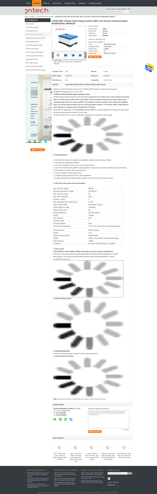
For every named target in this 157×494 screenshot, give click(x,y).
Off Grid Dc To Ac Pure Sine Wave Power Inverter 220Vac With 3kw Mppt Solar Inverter (65, 474)
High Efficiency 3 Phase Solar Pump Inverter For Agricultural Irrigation (124, 455)
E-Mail (110, 482)
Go (131, 11)
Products (37, 3)
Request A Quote (95, 3)
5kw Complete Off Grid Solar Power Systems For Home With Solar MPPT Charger (65, 484)
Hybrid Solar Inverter (32, 59)
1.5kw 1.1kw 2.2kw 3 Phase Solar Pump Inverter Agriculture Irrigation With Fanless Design (75, 457)
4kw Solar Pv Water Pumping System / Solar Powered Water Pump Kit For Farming (38, 480)
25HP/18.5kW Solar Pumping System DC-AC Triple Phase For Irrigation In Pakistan (38, 474)
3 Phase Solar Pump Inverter (45, 16)
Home (28, 3)
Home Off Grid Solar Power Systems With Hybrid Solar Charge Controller (64, 479)
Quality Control (70, 3)
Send (129, 473)
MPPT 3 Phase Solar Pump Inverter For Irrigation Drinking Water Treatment (60, 456)
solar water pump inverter (64, 399)
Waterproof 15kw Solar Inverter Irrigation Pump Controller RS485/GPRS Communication (108, 456)
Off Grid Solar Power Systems (34, 66)
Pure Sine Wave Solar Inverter (34, 52)
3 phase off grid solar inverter (97, 399)
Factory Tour (57, 3)
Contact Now (96, 57)
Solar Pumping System (32, 41)
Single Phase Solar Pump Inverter (35, 38)
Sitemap (115, 482)
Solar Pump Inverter (31, 31)
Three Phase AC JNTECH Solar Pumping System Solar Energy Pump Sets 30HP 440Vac (38, 485)
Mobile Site (111, 485)
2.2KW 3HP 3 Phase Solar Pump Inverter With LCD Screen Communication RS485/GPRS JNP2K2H (70, 62)
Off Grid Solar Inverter (32, 48)
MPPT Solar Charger (32, 63)
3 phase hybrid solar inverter (80, 399)
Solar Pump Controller (32, 27)
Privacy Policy (42, 492)
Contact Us (82, 3)
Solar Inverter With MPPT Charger (36, 70)
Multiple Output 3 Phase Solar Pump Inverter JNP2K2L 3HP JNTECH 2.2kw (92, 481)
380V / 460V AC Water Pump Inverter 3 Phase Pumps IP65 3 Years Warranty (92, 473)
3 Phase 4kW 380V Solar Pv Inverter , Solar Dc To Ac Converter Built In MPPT (92, 456)
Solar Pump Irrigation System (34, 45)
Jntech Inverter (30, 24)
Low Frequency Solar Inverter (34, 56)
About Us (46, 3)
